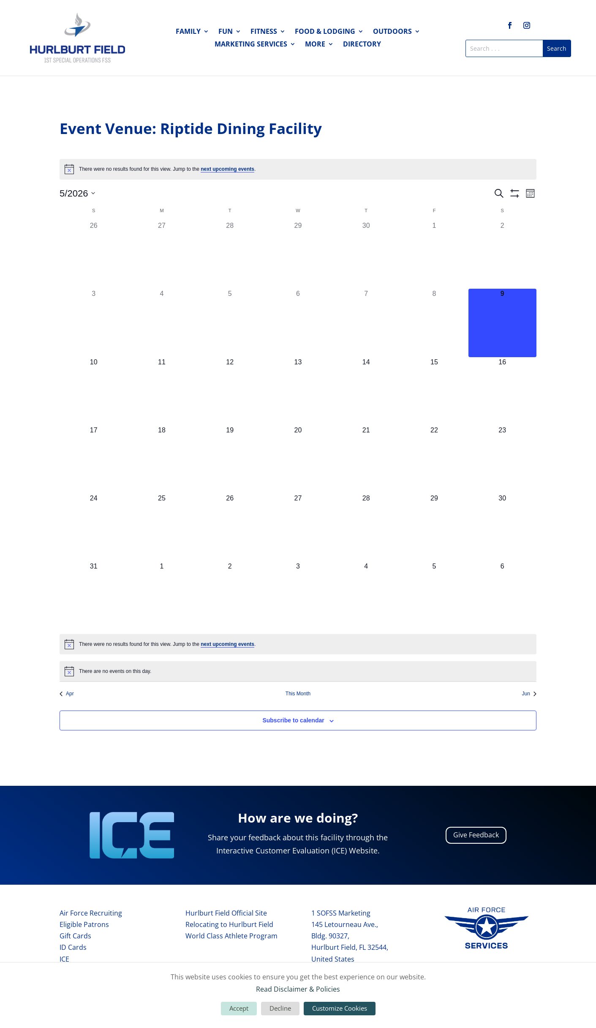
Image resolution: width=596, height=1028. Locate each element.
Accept (238, 1008)
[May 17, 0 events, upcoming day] (94, 459)
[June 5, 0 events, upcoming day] (434, 595)
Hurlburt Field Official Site (226, 913)
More (315, 45)
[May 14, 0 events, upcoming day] (366, 391)
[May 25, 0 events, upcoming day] (162, 527)
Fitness (263, 32)
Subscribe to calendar (293, 720)
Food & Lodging (325, 32)
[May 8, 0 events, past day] (434, 323)
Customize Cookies (339, 1008)
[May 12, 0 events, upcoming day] (230, 391)
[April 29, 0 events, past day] (298, 255)
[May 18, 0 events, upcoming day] (162, 459)
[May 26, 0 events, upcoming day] (230, 527)
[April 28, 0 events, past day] (230, 255)
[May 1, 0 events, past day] (434, 255)
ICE (64, 959)
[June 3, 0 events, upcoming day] (298, 595)
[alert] (298, 169)
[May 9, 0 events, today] (502, 323)
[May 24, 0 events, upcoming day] (94, 527)
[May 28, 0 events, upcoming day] (366, 527)
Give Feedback (476, 834)
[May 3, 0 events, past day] (94, 323)
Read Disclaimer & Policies (298, 989)
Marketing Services (251, 45)
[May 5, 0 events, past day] (230, 323)
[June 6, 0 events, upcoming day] (502, 595)
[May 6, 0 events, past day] (298, 323)
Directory (362, 45)
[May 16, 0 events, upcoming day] (502, 391)
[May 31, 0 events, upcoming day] (94, 595)
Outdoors (392, 32)
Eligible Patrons (84, 924)
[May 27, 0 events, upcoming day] (298, 527)
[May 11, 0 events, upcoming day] (162, 391)
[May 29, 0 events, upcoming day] (434, 527)
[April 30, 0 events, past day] (366, 255)
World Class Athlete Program (231, 936)
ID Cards (73, 947)
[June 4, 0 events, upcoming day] (366, 595)
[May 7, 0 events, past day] (366, 323)
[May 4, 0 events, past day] (162, 323)
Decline (280, 1008)
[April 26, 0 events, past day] (94, 255)
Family (188, 32)
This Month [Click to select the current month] (298, 694)
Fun (225, 32)
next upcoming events (227, 169)
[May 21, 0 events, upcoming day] (366, 459)
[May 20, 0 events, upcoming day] (298, 459)
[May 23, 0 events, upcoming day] (502, 459)
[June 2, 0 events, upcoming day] (230, 595)
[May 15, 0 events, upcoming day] (434, 391)
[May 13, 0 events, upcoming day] (298, 391)
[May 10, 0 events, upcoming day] (94, 391)
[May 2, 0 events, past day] (502, 255)
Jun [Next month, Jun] (529, 694)
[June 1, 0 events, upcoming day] (162, 595)
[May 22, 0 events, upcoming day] (434, 459)
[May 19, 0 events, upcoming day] (230, 459)
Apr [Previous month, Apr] (67, 694)
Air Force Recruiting (91, 913)
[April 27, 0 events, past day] (162, 255)
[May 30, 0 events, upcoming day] (502, 527)
